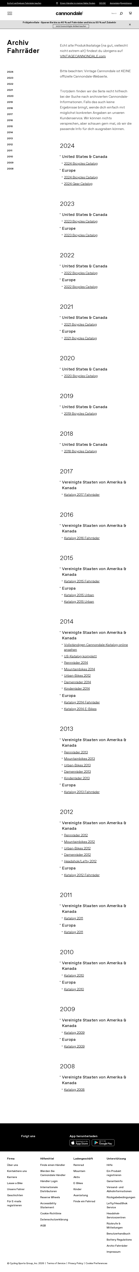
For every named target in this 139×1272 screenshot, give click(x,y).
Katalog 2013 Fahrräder (82, 792)
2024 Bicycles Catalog (81, 163)
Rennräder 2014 (76, 663)
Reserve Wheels (50, 1197)
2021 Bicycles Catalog (80, 324)
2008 (10, 168)
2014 (10, 132)
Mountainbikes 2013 (79, 759)
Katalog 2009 (74, 1033)
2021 (10, 90)
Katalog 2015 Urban (79, 595)
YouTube (45, 1142)
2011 (9, 150)
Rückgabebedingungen (121, 1197)
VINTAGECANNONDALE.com (83, 56)
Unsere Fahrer (16, 1189)
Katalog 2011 (73, 918)
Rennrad (78, 1165)
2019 (10, 102)
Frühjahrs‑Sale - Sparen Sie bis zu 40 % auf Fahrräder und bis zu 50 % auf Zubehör (69, 22)
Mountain (79, 1171)
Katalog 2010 (74, 975)
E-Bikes (78, 1183)
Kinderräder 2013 (77, 778)
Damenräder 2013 (77, 772)
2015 (10, 126)
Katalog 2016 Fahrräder (82, 538)
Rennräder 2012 (76, 835)
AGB (43, 1225)
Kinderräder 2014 (77, 688)
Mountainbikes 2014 (79, 669)
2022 (10, 84)
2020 (10, 96)
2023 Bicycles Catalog (81, 221)
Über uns (12, 1165)
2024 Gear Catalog (78, 184)
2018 (10, 108)
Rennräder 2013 (76, 752)
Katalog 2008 (74, 1090)
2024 (10, 71)
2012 (10, 144)
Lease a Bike (15, 1183)
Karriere (12, 1177)
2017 (10, 114)
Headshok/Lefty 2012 (80, 861)
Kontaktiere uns (17, 1171)
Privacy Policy (75, 1263)
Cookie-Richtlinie (50, 1213)
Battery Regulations (119, 1240)
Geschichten (15, 1195)
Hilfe (110, 1165)
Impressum (114, 1252)
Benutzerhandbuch (118, 1234)
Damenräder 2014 (77, 682)
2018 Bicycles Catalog (80, 451)
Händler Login (49, 1181)
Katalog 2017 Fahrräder (82, 495)
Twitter (31, 1142)
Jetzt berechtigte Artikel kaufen (71, 26)
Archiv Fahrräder (117, 1246)
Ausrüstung (80, 1195)
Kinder (77, 1189)
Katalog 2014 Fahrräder (82, 702)
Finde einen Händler (52, 1165)
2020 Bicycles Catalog (81, 376)
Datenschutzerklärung (54, 1219)
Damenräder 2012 (77, 855)
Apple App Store (80, 1142)
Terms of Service (56, 1263)
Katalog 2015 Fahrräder (82, 581)
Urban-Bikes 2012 (77, 676)
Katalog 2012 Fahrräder (82, 875)
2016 (10, 120)
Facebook (38, 1142)
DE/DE (102, 3)
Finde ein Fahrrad (84, 1201)
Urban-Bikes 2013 (77, 765)
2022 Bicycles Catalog (81, 273)
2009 (10, 162)
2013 (10, 138)
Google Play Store (103, 1142)
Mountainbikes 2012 (79, 842)
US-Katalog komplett (80, 656)
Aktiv (76, 1177)
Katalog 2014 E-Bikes (80, 709)
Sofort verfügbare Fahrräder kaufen (24, 3)
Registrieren (126, 3)
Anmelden (115, 3)
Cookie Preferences (96, 1263)
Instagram (23, 1142)
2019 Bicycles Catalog (80, 413)
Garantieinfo (114, 1181)
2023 (10, 78)
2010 (10, 156)
